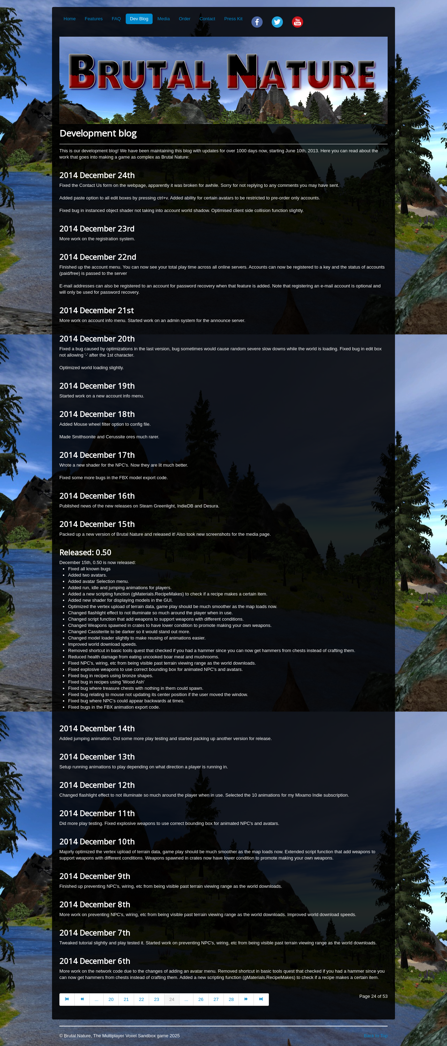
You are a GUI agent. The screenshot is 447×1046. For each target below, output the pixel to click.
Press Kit (233, 18)
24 (171, 999)
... (96, 999)
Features (94, 18)
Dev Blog (139, 18)
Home (70, 18)
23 (156, 999)
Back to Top (376, 1035)
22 (141, 999)
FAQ (116, 18)
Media (163, 18)
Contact (207, 18)
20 (111, 999)
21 (126, 999)
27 (216, 999)
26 (200, 999)
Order (184, 18)
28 (231, 999)
